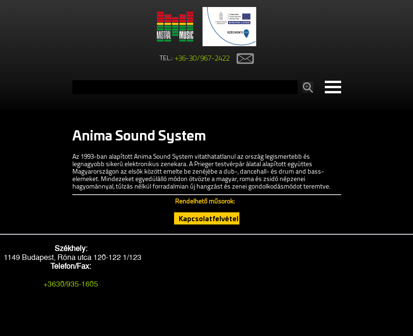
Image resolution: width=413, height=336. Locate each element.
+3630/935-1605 (70, 284)
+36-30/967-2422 (202, 59)
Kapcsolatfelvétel (208, 218)
